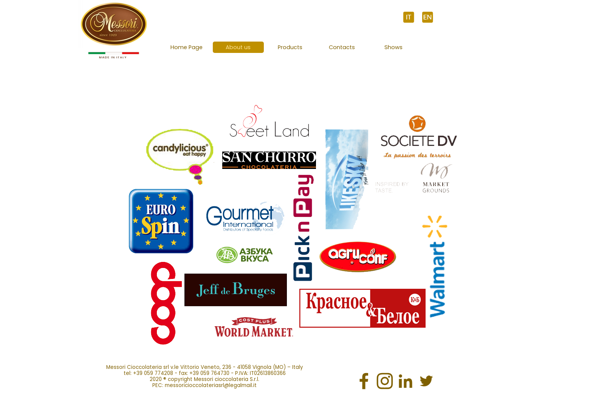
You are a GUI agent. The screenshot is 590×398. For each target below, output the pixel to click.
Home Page (186, 47)
